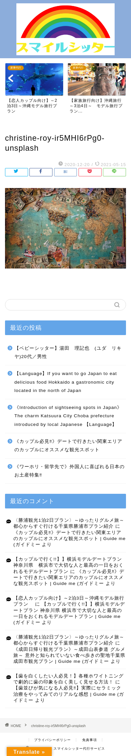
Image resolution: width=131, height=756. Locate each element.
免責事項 (89, 740)
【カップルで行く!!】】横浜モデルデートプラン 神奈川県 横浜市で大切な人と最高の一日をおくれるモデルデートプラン (70, 565)
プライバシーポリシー (52, 740)
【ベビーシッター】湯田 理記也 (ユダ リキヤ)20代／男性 (68, 352)
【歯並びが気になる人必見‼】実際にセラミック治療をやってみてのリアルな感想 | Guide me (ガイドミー (68, 694)
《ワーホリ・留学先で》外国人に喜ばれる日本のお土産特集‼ (69, 471)
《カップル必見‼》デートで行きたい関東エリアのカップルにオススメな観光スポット (68, 446)
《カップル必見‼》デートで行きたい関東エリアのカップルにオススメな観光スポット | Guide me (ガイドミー (69, 538)
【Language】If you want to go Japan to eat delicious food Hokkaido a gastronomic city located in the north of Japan (65, 382)
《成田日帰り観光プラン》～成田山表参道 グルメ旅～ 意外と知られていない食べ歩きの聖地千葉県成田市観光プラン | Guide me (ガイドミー (69, 655)
